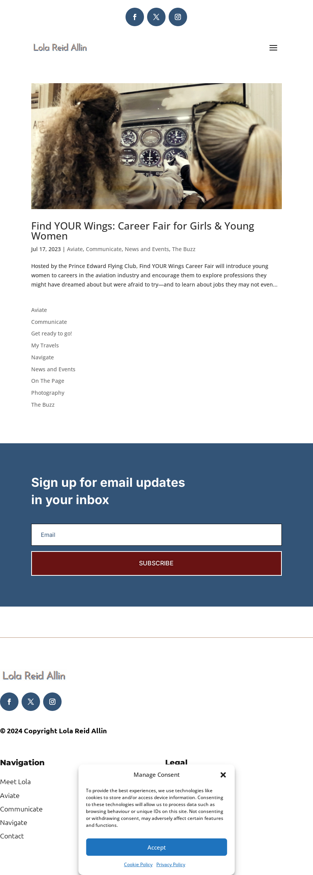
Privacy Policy (170, 864)
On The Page (47, 380)
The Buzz (184, 249)
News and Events (147, 249)
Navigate (42, 357)
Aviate (75, 249)
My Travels (45, 345)
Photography (47, 392)
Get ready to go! (51, 333)
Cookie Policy (138, 864)
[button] (223, 775)
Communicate (104, 249)
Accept (156, 847)
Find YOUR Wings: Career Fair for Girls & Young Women (142, 231)
